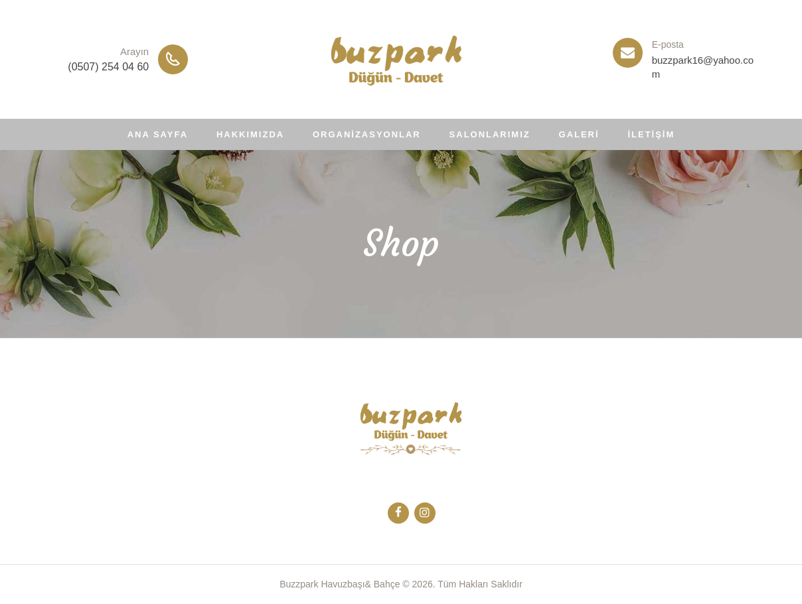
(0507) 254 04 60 (108, 66)
